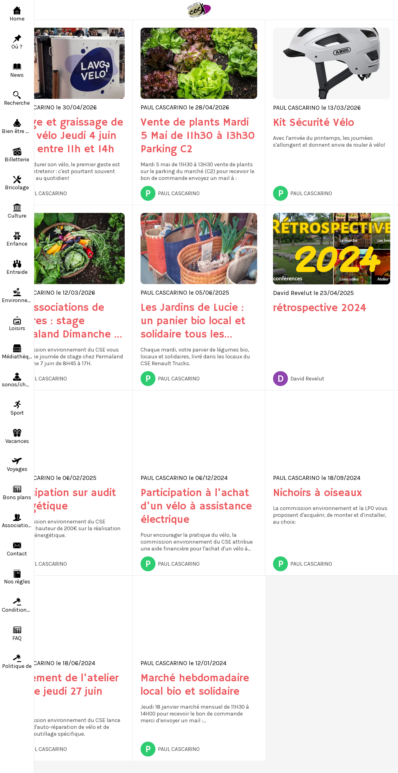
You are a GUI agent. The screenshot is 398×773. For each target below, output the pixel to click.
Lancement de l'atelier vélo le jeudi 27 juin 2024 (63, 692)
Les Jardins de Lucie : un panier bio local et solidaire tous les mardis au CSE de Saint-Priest (193, 321)
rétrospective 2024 (319, 308)
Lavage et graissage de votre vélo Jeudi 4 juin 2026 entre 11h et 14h (65, 136)
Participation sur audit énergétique (62, 499)
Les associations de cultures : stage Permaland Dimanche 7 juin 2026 (63, 321)
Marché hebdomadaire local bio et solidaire (195, 685)
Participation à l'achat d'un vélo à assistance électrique (196, 506)
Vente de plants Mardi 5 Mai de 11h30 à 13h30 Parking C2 (198, 136)
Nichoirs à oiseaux (317, 493)
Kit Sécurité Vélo (313, 123)
